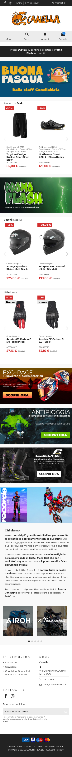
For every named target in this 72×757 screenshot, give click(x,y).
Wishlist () (59, 3)
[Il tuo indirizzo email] (32, 711)
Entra (19, 3)
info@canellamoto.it (54, 684)
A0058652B (12, 347)
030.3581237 (50, 679)
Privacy (59, 749)
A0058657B (44, 347)
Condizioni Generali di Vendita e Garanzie (17, 673)
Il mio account (32, 3)
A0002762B (12, 274)
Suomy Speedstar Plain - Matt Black (17, 268)
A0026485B (44, 162)
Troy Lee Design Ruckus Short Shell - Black (19, 157)
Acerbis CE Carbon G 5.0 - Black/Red (19, 340)
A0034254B (12, 162)
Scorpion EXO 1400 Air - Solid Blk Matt (52, 268)
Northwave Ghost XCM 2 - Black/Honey (51, 155)
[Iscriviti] (65, 711)
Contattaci (11, 666)
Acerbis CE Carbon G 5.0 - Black (51, 340)
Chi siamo (11, 662)
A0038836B (44, 274)
